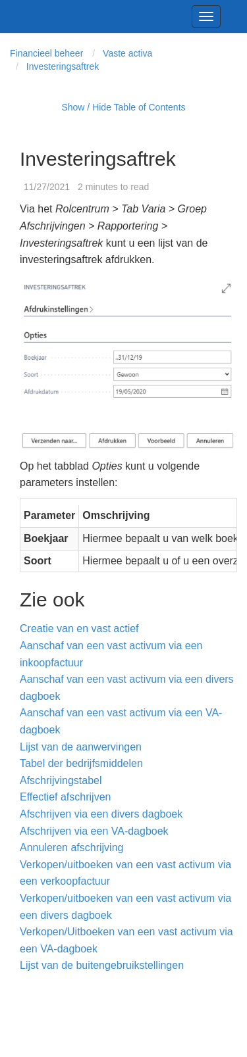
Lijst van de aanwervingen (81, 746)
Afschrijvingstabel (61, 780)
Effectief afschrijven (65, 796)
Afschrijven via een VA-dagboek (94, 831)
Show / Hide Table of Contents (123, 107)
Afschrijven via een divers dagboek (101, 814)
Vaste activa (127, 53)
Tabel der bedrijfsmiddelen (81, 763)
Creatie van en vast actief (79, 628)
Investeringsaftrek (62, 66)
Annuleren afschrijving (71, 847)
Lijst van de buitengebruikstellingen (102, 965)
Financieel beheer (46, 53)
